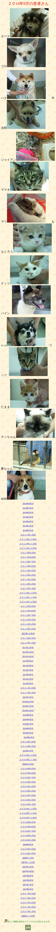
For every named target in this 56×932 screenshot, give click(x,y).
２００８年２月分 (28, 853)
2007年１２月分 (28, 862)
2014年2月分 (28, 530)
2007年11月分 (28, 867)
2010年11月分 (28, 706)
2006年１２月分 (28, 916)
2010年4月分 (29, 737)
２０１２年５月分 (28, 624)
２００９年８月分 (28, 773)
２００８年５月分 (28, 840)
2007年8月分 (28, 880)
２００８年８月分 (28, 827)
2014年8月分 (28, 504)
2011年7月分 (28, 670)
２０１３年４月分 (28, 575)
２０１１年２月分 (28, 693)
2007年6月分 (28, 889)
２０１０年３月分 (28, 742)
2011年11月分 (28, 652)
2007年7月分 (28, 885)
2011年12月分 (28, 648)
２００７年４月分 (28, 898)
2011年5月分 (28, 679)
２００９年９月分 (28, 769)
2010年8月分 (28, 720)
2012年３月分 (28, 633)
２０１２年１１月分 (28, 597)
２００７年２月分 (28, 907)
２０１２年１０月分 (28, 602)
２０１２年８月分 (28, 611)
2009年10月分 (28, 764)
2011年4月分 (28, 684)
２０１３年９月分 (28, 553)
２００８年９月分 (28, 822)
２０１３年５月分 (28, 571)
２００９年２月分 (28, 800)
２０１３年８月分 (28, 557)
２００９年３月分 (28, 795)
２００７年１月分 (28, 912)
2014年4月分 (28, 521)
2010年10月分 (28, 711)
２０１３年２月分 (28, 584)
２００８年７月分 (28, 831)
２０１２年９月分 (28, 606)
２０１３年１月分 (28, 588)
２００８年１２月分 (28, 809)
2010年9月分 (28, 715)
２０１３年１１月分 (28, 544)
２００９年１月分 (28, 804)
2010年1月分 (28, 751)
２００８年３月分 (28, 849)
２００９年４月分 (28, 791)
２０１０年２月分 (28, 746)
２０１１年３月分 (28, 688)
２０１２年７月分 (28, 615)
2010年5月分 (28, 733)
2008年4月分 (28, 845)
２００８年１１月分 (28, 813)
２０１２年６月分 (28, 620)
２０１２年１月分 (28, 643)
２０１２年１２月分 (28, 593)
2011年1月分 (28, 697)
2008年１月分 (28, 858)
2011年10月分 (28, 657)
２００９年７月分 (28, 778)
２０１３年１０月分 (28, 548)
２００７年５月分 (28, 894)
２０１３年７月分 (28, 562)
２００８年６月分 (28, 836)
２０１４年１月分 (28, 535)
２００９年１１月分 (28, 760)
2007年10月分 (28, 871)
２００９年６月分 (28, 782)
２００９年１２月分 (28, 755)
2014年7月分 (28, 508)
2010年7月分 (28, 724)
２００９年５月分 (28, 786)
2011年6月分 (28, 675)
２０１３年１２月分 (28, 539)
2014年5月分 (28, 517)
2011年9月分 (28, 661)
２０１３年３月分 (28, 580)
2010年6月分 (28, 728)
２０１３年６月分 (28, 566)
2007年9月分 (28, 876)
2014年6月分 (28, 513)
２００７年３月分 (28, 903)
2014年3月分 (28, 526)
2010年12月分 (28, 702)
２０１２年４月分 (28, 629)
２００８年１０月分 (28, 818)
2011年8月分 (28, 666)
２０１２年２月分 (28, 638)
